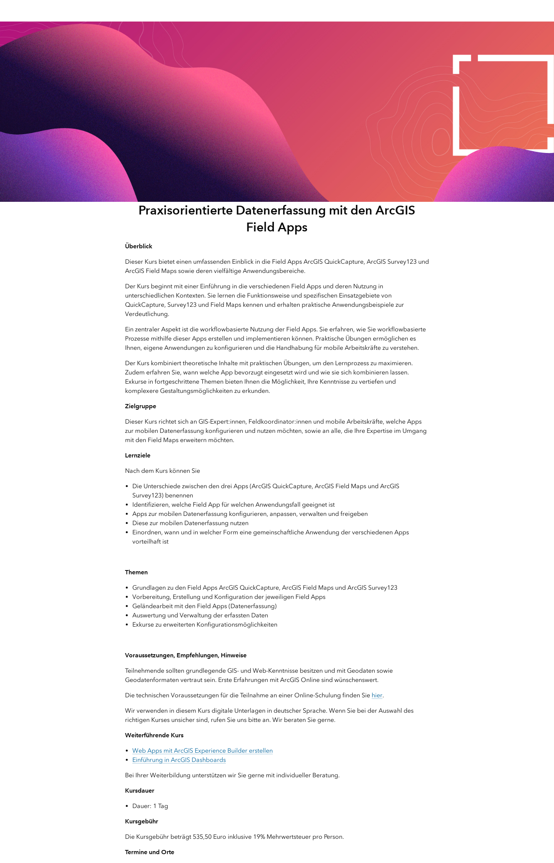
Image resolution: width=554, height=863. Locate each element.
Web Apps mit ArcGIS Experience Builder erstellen (202, 750)
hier (377, 695)
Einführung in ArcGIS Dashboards (179, 759)
